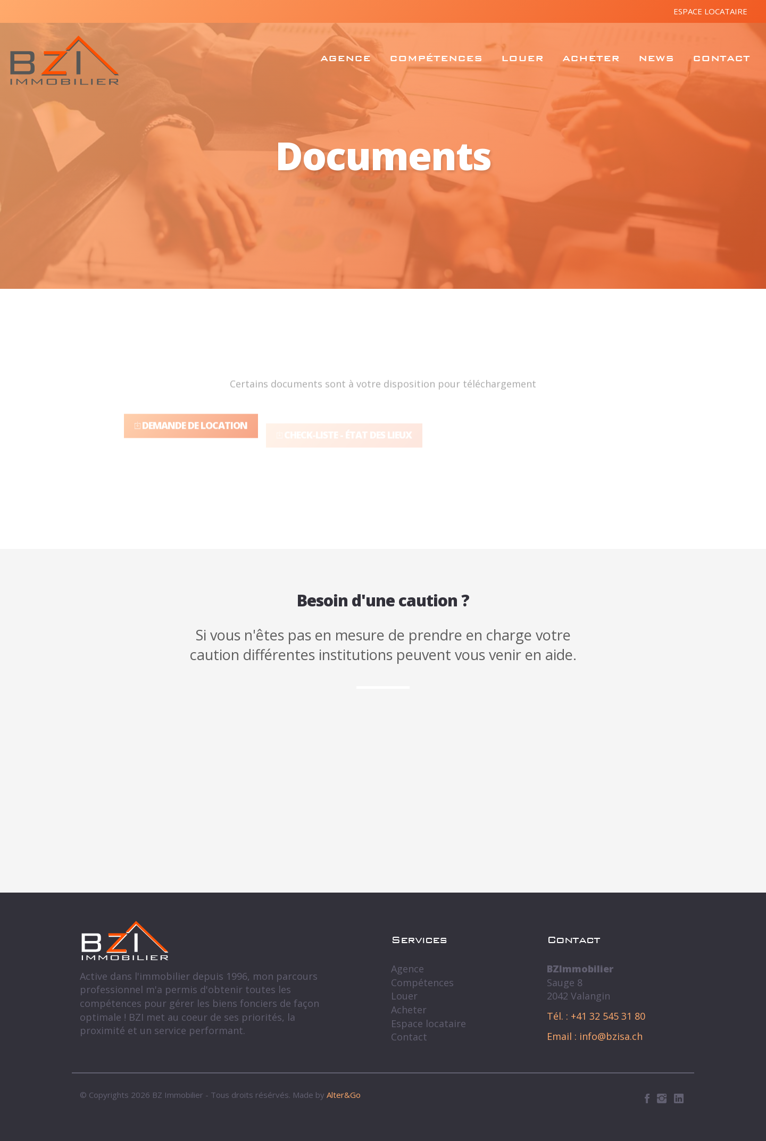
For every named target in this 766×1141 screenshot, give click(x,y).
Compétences (435, 58)
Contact (721, 58)
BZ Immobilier (64, 60)
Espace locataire (710, 11)
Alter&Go (344, 1094)
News (656, 58)
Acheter (591, 58)
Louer (522, 58)
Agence (345, 58)
